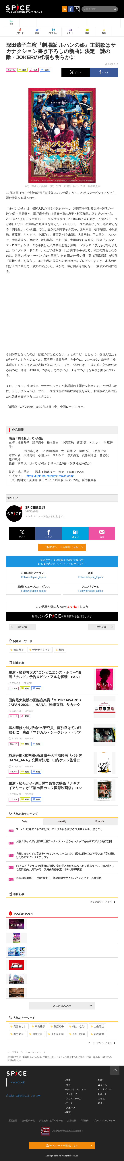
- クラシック (71, 1094)
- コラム (100, 1098)
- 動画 (99, 1080)
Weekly (62, 821)
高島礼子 (38, 1026)
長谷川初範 (77, 1034)
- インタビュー (104, 1089)
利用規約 (84, 1120)
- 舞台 (68, 1085)
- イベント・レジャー (75, 1089)
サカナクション (39, 649)
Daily (25, 821)
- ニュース (102, 1085)
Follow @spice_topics (33, 577)
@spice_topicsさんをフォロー (23, 1095)
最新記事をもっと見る (102, 902)
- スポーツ (70, 1108)
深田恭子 (17, 649)
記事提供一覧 (28, 1120)
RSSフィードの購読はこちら (64, 547)
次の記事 (104, 626)
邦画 (60, 649)
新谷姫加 (97, 1034)
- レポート (102, 1094)
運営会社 (13, 1120)
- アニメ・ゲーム (73, 1098)
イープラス (12, 1052)
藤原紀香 (57, 1026)
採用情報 (71, 1120)
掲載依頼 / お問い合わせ (51, 1120)
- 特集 (99, 1103)
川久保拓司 (56, 1034)
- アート (69, 1103)
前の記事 (19, 626)
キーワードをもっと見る (101, 1043)
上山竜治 (97, 1026)
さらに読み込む (72, 1006)
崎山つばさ (77, 1026)
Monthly (99, 821)
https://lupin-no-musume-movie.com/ (50, 476)
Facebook (18, 1082)
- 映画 (68, 1112)
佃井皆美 (35, 1034)
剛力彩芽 (17, 1034)
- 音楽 (68, 1080)
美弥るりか (18, 1026)
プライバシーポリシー (104, 1120)
